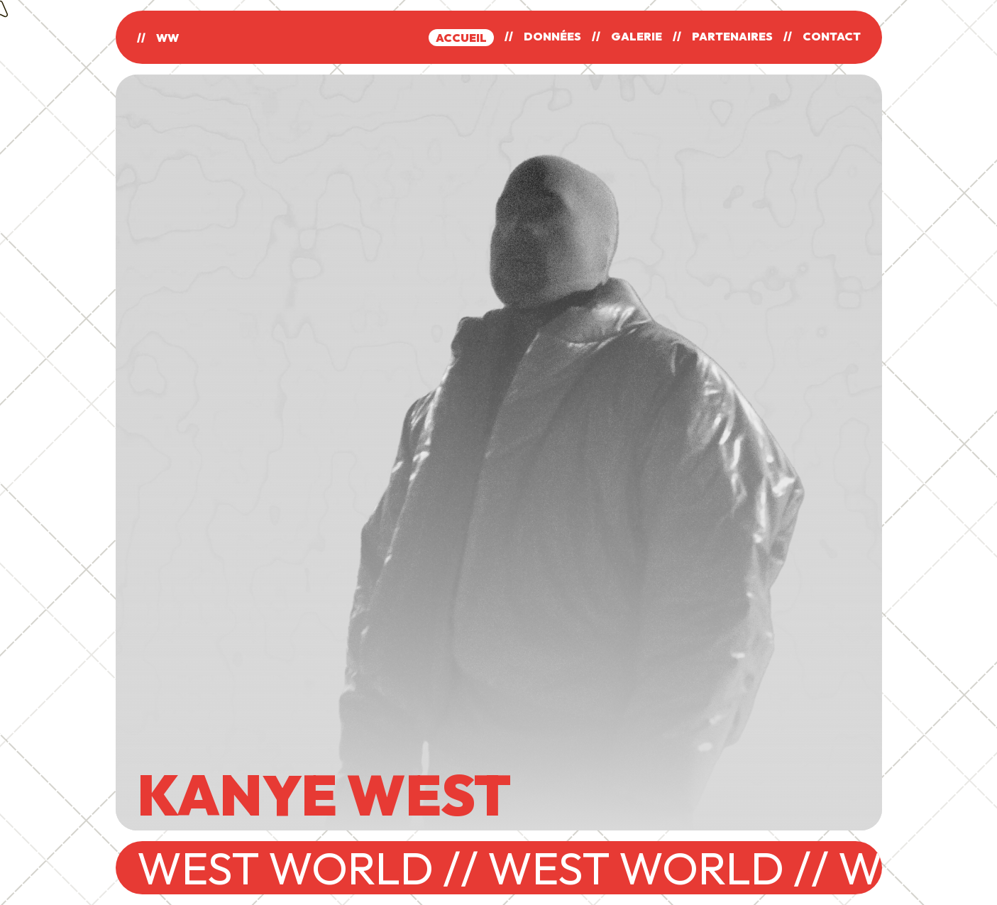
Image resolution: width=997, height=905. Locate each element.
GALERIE (636, 36)
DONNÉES (552, 36)
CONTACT (832, 36)
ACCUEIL (461, 38)
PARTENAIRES (732, 36)
